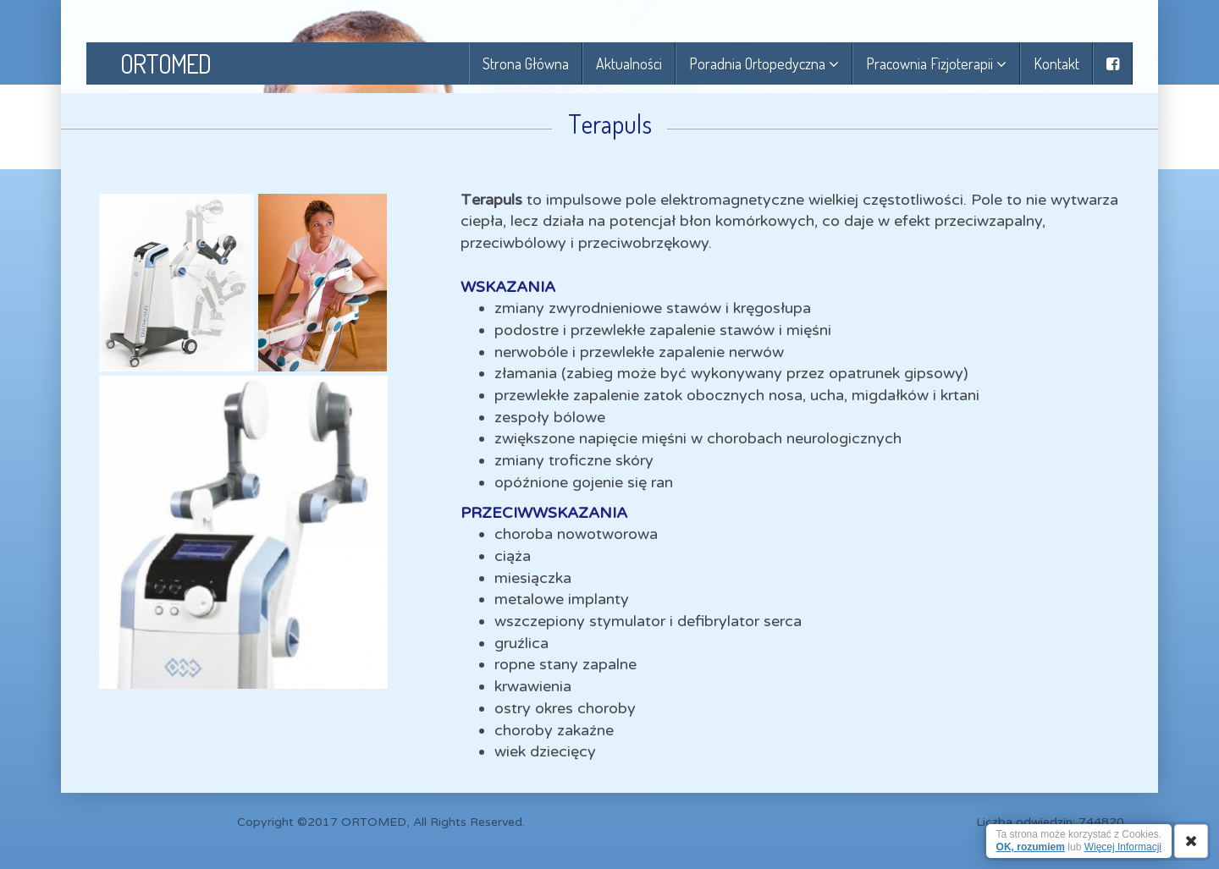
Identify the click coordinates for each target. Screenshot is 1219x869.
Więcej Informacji (1122, 847)
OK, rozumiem (1030, 847)
